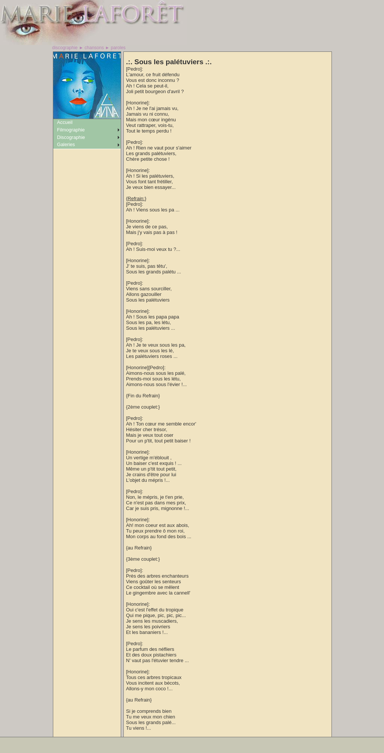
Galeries (66, 144)
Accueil (64, 122)
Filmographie (71, 130)
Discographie (71, 137)
